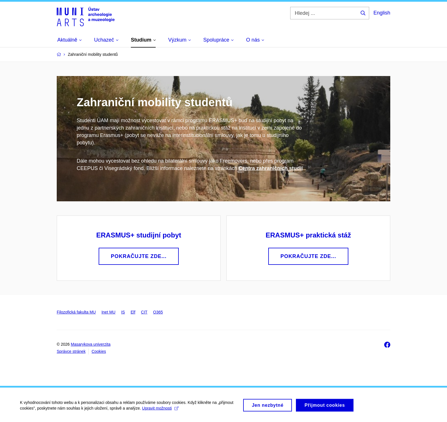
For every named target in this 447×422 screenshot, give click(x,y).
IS (123, 312)
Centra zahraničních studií (271, 168)
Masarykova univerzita (90, 344)
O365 (158, 312)
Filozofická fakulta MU (76, 312)
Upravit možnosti (160, 410)
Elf (133, 312)
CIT (144, 312)
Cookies (99, 351)
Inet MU (108, 312)
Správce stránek (71, 351)
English (381, 13)
